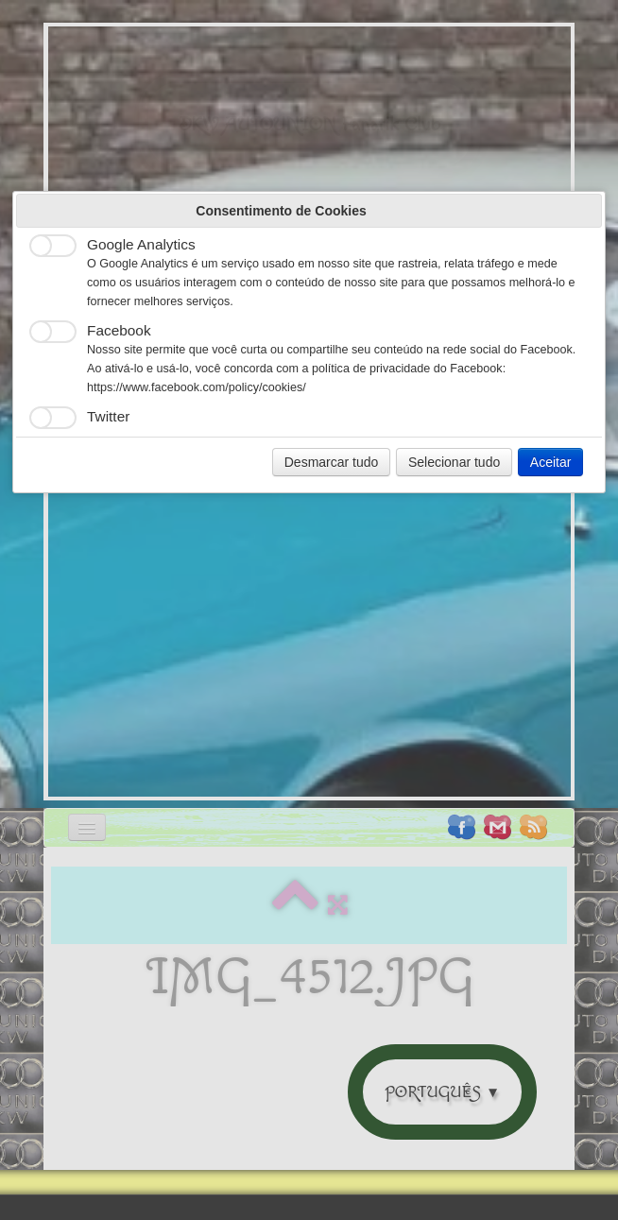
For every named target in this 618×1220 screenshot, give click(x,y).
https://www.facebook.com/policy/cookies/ (196, 387)
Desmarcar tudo (331, 462)
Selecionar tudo (454, 462)
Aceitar (551, 462)
